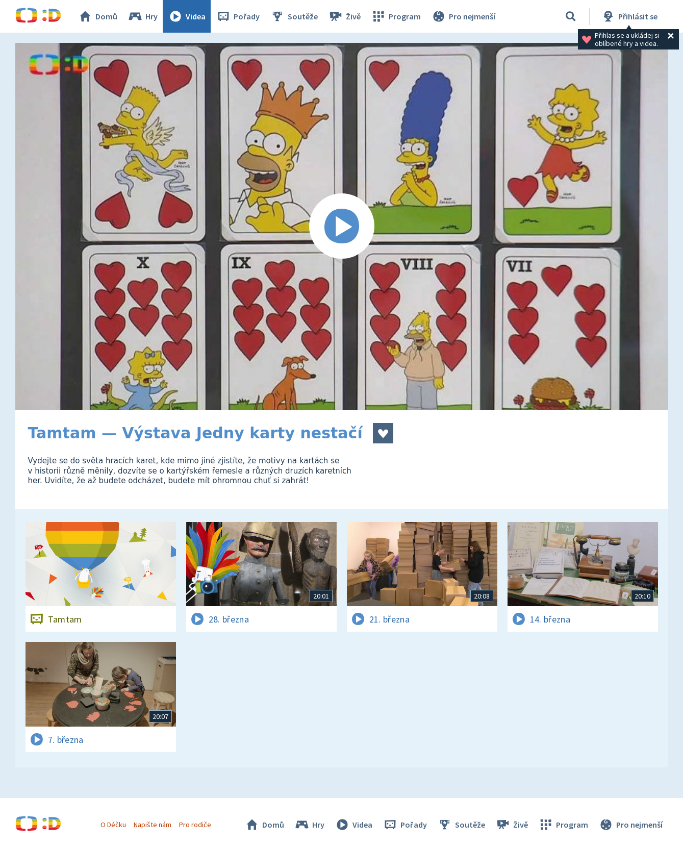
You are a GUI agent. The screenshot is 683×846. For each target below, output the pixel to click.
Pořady (238, 16)
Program (396, 16)
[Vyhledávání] (570, 16)
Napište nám (152, 824)
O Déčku (113, 824)
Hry (143, 16)
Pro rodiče (195, 824)
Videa (187, 16)
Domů (97, 16)
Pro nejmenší (463, 16)
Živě (344, 16)
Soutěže (294, 16)
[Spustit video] (341, 226)
